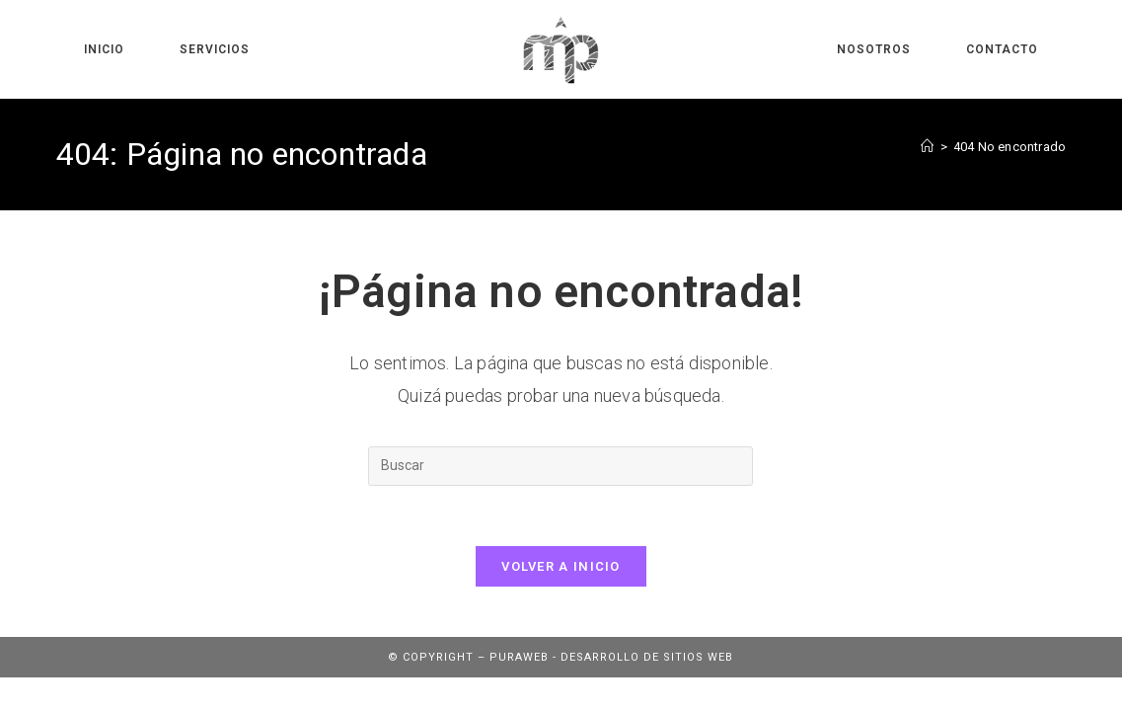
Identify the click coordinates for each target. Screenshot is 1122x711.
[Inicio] (927, 146)
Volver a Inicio (561, 566)
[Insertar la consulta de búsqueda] (560, 466)
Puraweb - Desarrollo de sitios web (611, 657)
